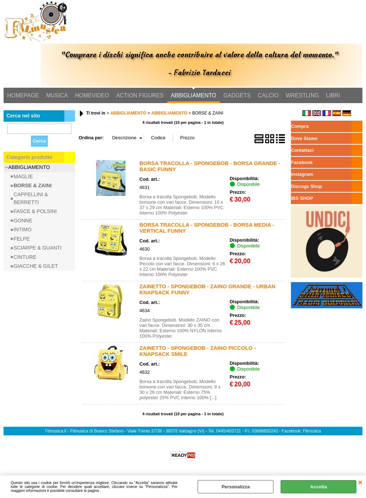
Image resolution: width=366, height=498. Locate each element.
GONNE (23, 220)
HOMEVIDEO (92, 95)
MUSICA (57, 95)
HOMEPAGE (23, 95)
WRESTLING (302, 95)
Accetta (318, 486)
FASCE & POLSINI (35, 211)
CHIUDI (360, 482)
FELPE (22, 239)
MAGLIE (23, 176)
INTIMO (22, 229)
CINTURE (25, 257)
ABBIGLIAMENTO (193, 95)
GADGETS (237, 95)
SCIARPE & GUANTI (37, 248)
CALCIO (268, 95)
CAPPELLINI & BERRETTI (31, 198)
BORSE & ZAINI (32, 185)
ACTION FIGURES (140, 95)
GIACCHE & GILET (36, 266)
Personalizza (236, 486)
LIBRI (333, 95)
